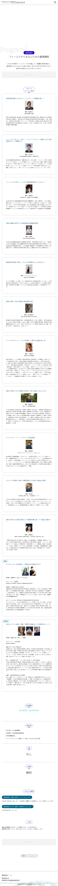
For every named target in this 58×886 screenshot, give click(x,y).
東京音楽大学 (5, 878)
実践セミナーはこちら (29, 856)
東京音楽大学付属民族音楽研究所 (11, 880)
